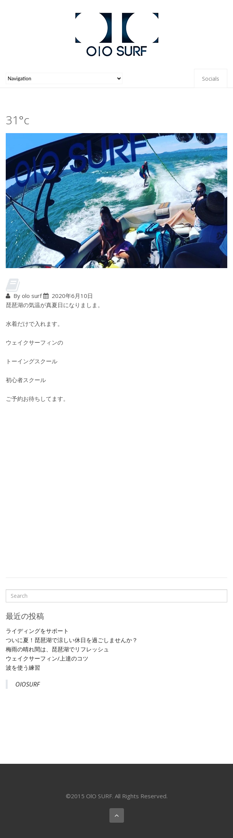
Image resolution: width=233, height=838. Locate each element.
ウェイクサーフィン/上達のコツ (47, 658)
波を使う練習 (23, 667)
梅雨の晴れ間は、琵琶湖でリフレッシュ (57, 649)
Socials (210, 78)
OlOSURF (27, 684)
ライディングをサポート (37, 631)
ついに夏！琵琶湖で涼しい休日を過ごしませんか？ (72, 640)
